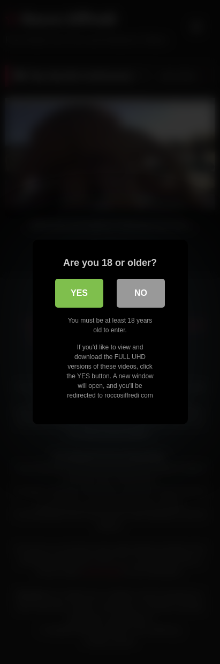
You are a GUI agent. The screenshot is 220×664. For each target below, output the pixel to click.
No (140, 292)
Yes (79, 292)
